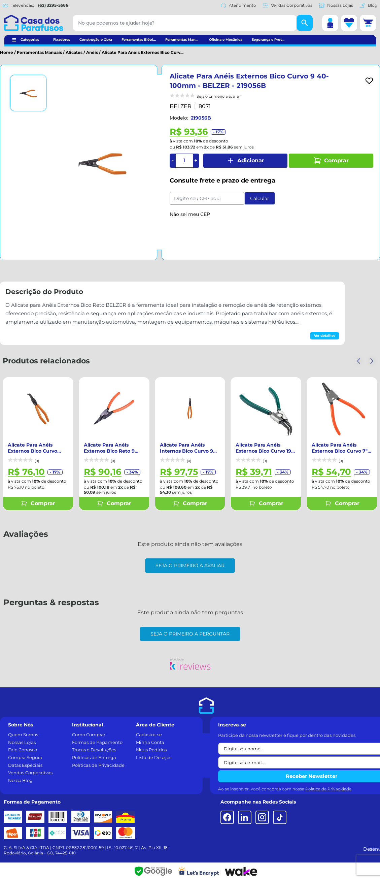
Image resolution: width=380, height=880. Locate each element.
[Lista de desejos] (349, 23)
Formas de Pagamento (97, 742)
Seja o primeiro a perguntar (190, 634)
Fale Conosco (22, 749)
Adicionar (245, 161)
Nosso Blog (20, 780)
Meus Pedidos (151, 749)
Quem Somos (23, 734)
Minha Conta (150, 742)
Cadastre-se (149, 734)
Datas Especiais (25, 765)
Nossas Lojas (336, 5)
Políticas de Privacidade (98, 765)
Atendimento (238, 5)
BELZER (181, 106)
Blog (368, 5)
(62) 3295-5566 (53, 5)
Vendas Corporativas (287, 5)
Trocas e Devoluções (94, 749)
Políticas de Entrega (94, 757)
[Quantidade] (184, 160)
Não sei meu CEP (190, 214)
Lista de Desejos (153, 757)
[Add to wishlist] (369, 81)
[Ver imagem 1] (28, 93)
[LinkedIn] (244, 817)
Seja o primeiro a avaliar (190, 565)
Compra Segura (25, 757)
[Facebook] (227, 817)
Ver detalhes (324, 335)
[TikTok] (279, 817)
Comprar (331, 161)
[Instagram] (262, 817)
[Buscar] (305, 23)
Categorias (30, 39)
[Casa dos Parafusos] (33, 23)
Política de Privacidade (328, 788)
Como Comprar (88, 734)
